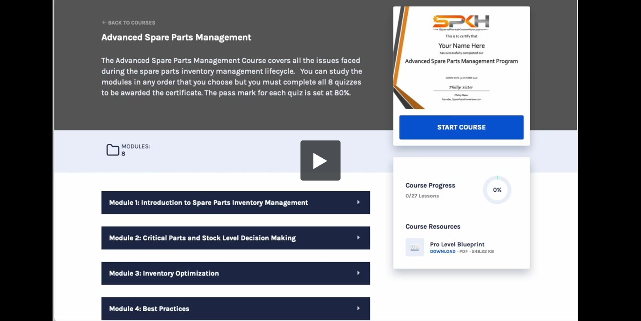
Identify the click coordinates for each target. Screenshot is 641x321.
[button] (320, 160)
